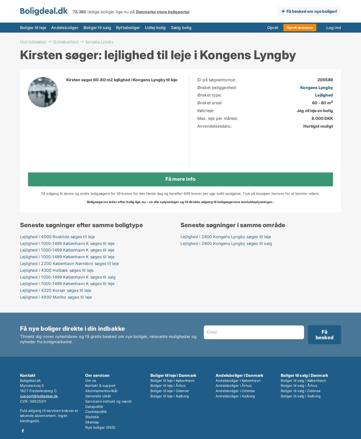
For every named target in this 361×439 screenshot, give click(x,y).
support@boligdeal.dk (39, 396)
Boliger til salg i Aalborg (301, 396)
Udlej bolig (155, 27)
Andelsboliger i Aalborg (235, 396)
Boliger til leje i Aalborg (169, 396)
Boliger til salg (97, 27)
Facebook (23, 431)
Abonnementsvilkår (101, 391)
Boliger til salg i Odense (300, 391)
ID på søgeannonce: (216, 79)
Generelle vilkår (98, 396)
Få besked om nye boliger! (312, 11)
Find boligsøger (33, 41)
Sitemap (92, 422)
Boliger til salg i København (303, 380)
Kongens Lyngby (99, 41)
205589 (325, 79)
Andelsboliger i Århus (233, 385)
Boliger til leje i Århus (168, 385)
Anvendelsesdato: (214, 126)
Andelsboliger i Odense (235, 391)
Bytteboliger (128, 27)
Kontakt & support (100, 385)
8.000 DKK (322, 118)
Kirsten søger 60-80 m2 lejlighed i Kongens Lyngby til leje (121, 79)
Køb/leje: (206, 110)
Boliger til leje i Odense (169, 391)
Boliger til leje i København (172, 380)
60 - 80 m (322, 102)
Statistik (92, 417)
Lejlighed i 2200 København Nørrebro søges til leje (69, 263)
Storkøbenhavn (66, 41)
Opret (272, 27)
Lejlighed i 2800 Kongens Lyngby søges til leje (225, 236)
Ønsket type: (209, 95)
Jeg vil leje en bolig (315, 110)
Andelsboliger (64, 27)
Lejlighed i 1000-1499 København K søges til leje (67, 243)
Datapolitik (94, 406)
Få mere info (180, 179)
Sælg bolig (181, 27)
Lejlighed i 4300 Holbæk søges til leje (57, 270)
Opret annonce (300, 27)
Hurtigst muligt (318, 126)
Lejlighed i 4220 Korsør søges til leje (55, 290)
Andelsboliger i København (238, 380)
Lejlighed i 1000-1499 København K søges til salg (68, 277)
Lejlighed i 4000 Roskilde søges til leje (57, 236)
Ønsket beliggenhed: (217, 87)
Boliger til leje (33, 27)
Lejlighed (324, 95)
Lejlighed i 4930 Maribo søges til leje (56, 297)
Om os (90, 380)
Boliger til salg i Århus (299, 385)
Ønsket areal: (210, 102)
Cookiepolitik (96, 411)
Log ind (333, 27)
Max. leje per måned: (217, 118)
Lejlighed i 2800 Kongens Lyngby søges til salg (226, 243)
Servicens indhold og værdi (108, 401)
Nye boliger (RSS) (100, 427)
